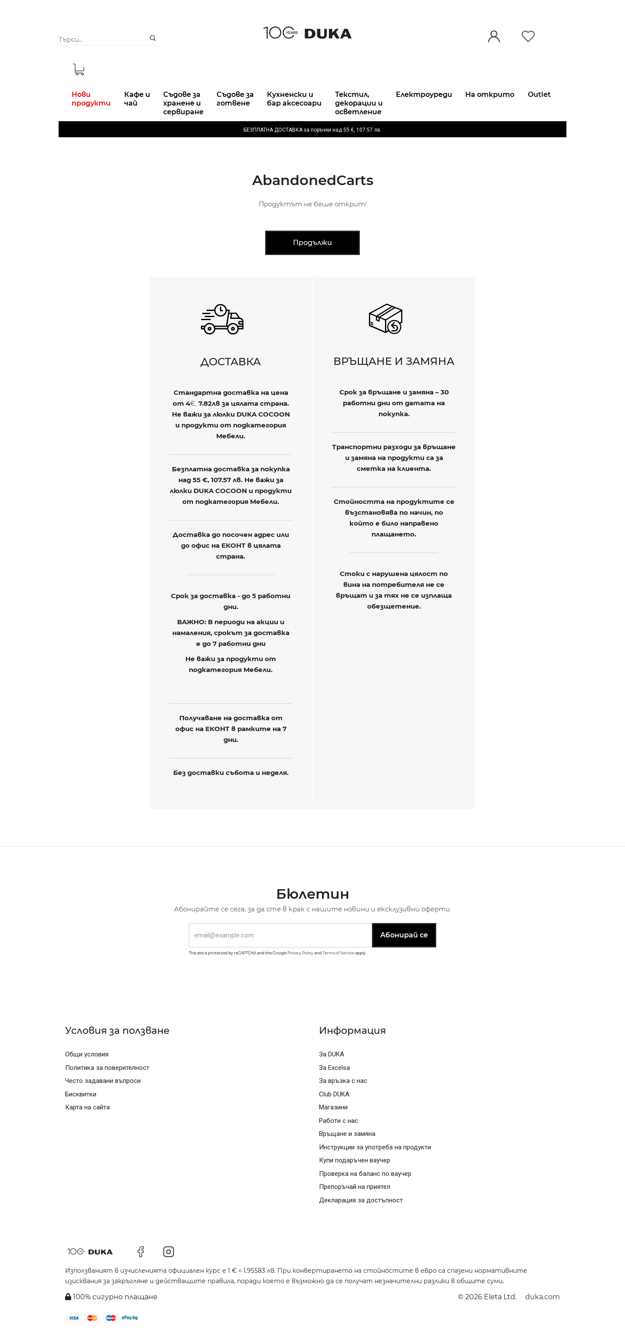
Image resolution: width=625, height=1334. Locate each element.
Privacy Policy (300, 952)
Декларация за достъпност (361, 1200)
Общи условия (87, 1054)
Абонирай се (404, 935)
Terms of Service (338, 952)
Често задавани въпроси (103, 1081)
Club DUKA (334, 1094)
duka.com (542, 1297)
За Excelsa (334, 1068)
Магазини (333, 1107)
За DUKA (331, 1054)
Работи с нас (338, 1121)
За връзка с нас (343, 1081)
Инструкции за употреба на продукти (375, 1147)
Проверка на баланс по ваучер (365, 1174)
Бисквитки (80, 1094)
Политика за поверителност (107, 1068)
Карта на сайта (87, 1107)
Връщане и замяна (347, 1134)
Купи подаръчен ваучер (354, 1160)
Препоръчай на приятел (354, 1187)
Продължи (312, 242)
